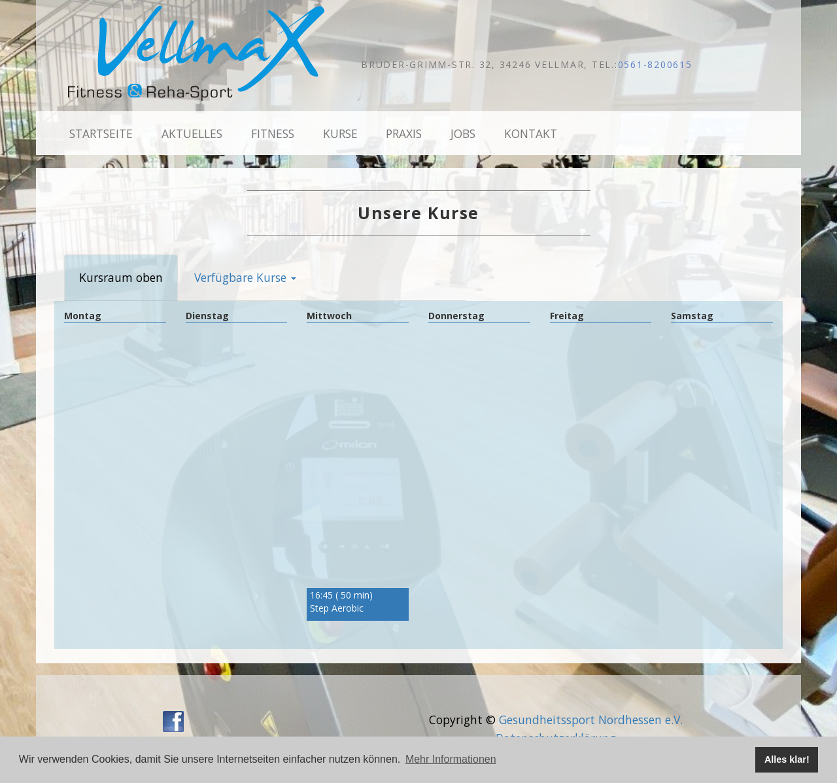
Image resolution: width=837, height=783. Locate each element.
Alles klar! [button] (787, 759)
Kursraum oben (121, 277)
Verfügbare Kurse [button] (245, 277)
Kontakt (530, 133)
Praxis (404, 133)
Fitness (272, 133)
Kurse (340, 133)
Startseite (101, 133)
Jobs (463, 133)
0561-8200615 (655, 64)
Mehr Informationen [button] (450, 759)
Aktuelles (192, 133)
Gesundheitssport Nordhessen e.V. (591, 719)
